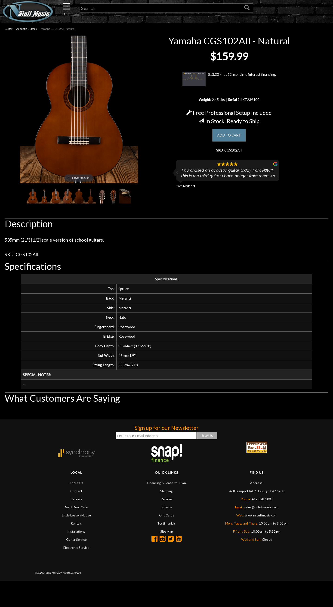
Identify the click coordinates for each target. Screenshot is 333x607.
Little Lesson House (76, 526)
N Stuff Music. (51, 584)
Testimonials (166, 535)
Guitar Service (76, 551)
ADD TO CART (229, 137)
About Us (76, 494)
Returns (167, 510)
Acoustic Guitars (26, 29)
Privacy (166, 518)
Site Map (166, 543)
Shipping (166, 502)
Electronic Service (76, 559)
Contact (76, 502)
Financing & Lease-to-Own (166, 494)
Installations (76, 543)
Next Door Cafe (76, 518)
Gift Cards (166, 526)
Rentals (76, 535)
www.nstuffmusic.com (261, 526)
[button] (177, 176)
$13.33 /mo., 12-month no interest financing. (229, 79)
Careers (76, 510)
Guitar (8, 29)
